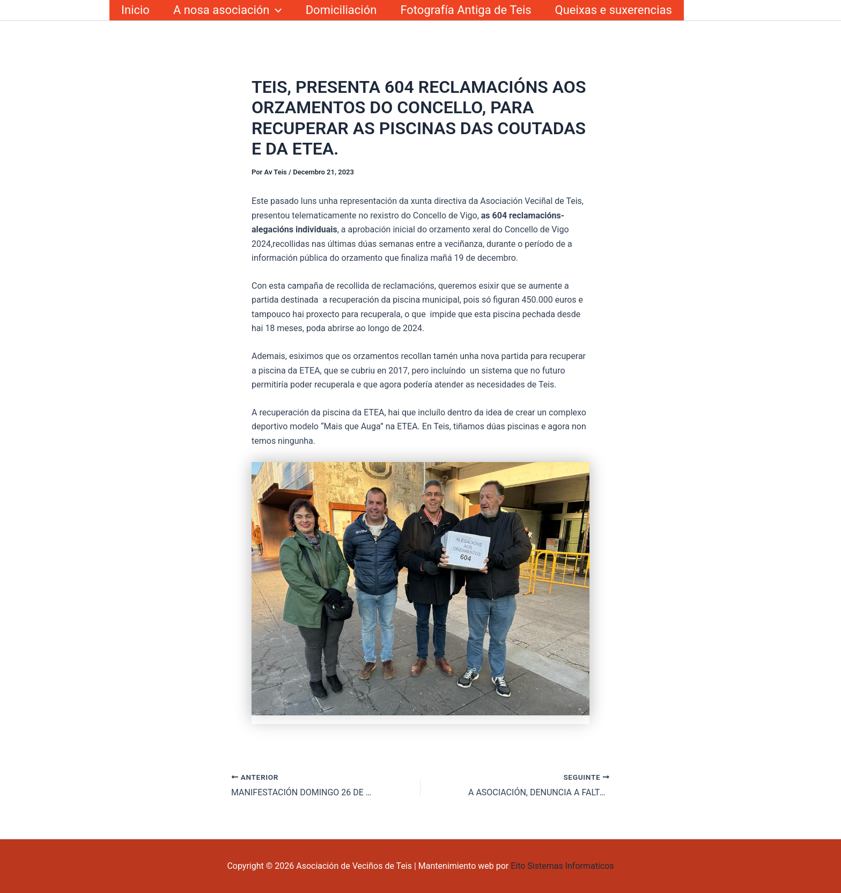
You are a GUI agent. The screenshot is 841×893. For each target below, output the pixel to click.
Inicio (135, 10)
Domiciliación (341, 10)
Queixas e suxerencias (613, 10)
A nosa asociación (227, 10)
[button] (275, 10)
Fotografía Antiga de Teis (465, 10)
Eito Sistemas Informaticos (562, 866)
